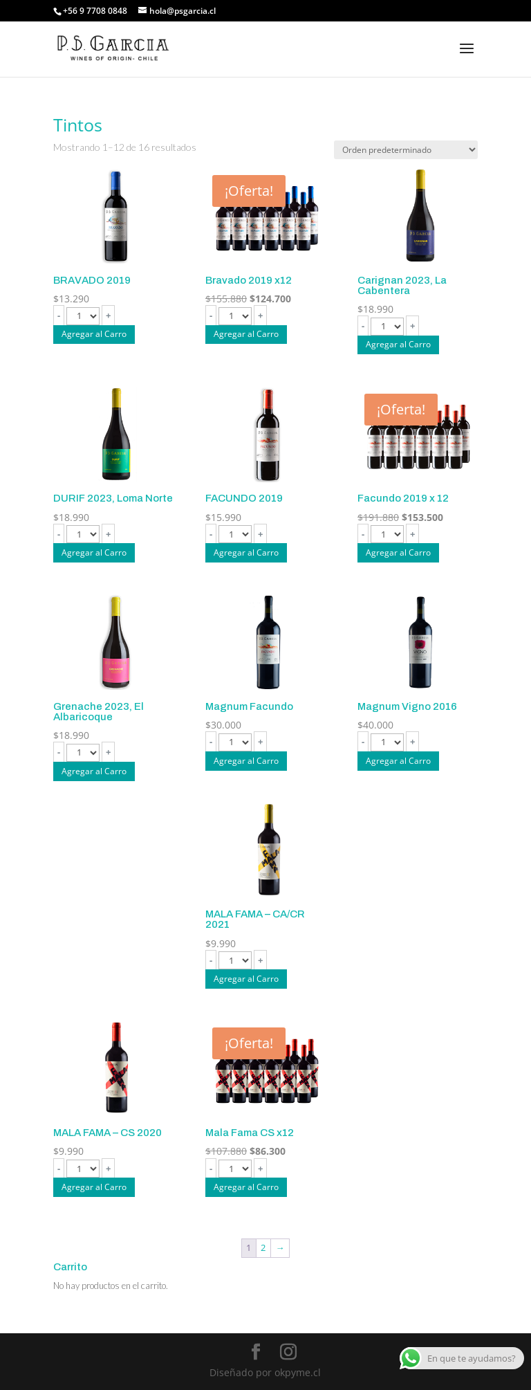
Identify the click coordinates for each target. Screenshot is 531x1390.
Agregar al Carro (94, 334)
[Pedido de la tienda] (406, 149)
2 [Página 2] (263, 1247)
